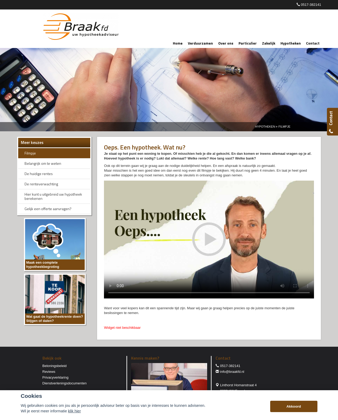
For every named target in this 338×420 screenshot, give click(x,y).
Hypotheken (265, 126)
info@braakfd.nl (232, 372)
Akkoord (293, 406)
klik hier (74, 411)
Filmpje (284, 126)
